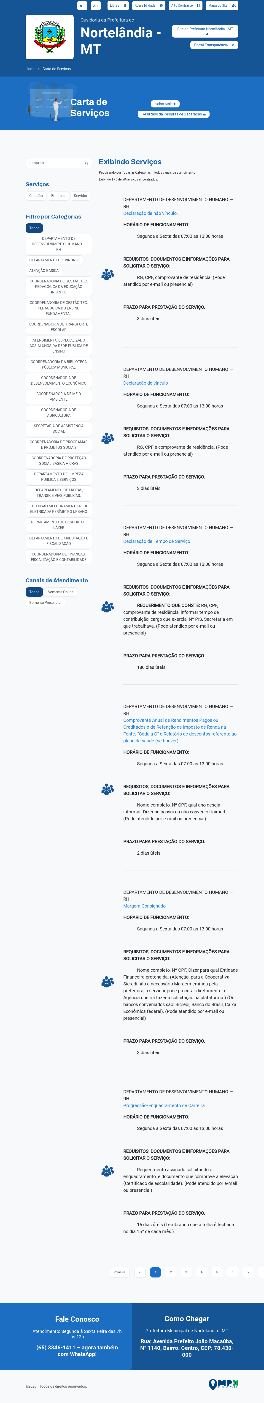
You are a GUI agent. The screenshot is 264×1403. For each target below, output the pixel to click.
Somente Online (60, 591)
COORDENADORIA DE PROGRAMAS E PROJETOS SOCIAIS (59, 444)
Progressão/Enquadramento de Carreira (164, 1105)
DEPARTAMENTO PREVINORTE (54, 259)
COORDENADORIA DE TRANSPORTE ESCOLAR (58, 327)
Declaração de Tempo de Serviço (156, 541)
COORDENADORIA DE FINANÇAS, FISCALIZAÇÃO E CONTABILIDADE (58, 557)
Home (30, 69)
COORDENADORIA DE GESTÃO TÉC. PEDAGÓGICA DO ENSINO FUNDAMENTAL (59, 308)
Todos (34, 227)
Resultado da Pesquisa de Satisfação (173, 114)
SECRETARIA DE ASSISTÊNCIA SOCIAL (59, 428)
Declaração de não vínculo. (150, 213)
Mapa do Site (222, 5)
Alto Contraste (185, 5)
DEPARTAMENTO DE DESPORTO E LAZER (59, 525)
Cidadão (36, 195)
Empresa (58, 195)
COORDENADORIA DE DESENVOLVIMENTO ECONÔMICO (58, 380)
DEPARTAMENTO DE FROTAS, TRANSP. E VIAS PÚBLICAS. (59, 492)
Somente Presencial (45, 602)
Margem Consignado (144, 906)
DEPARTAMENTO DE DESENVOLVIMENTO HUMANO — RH (59, 244)
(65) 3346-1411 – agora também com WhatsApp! (77, 1351)
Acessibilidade (149, 5)
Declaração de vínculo (145, 383)
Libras (118, 5)
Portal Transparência (214, 45)
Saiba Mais (165, 104)
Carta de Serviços (57, 69)
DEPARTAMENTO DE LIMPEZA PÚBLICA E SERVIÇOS (59, 476)
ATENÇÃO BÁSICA (44, 270)
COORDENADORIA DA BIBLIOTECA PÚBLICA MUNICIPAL (59, 364)
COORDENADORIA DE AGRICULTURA (58, 412)
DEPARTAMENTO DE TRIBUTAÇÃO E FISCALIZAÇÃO (58, 541)
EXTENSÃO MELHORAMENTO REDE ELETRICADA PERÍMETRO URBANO (59, 508)
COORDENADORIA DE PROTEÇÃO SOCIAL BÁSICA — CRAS (59, 460)
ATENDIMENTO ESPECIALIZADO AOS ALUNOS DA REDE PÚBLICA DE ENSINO (59, 345)
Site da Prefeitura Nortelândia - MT (205, 31)
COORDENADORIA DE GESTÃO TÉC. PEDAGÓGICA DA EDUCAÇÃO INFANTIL (59, 286)
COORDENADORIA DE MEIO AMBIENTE (58, 396)
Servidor (80, 195)
